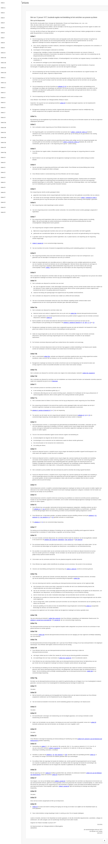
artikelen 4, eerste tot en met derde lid (40, 620)
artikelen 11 (61, 86)
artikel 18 (73, 313)
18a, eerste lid (69, 539)
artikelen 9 (91, 515)
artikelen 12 (81, 415)
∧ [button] (104, 840)
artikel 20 (62, 103)
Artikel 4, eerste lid (64, 786)
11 (88, 322)
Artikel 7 (48, 267)
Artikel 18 (90, 671)
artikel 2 (43, 746)
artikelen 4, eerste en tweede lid (41, 410)
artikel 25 (48, 773)
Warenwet (55, 381)
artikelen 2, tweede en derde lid (72, 322)
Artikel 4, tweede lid (37, 243)
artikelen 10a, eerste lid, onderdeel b (54, 539)
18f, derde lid (78, 539)
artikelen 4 (37, 522)
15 (89, 415)
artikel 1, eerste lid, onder (79, 132)
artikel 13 (92, 754)
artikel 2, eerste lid (60, 781)
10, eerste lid (58, 754)
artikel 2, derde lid (71, 569)
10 (83, 322)
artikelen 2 (49, 754)
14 (65, 86)
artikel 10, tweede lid (89, 373)
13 (93, 322)
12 (90, 322)
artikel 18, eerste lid (54, 618)
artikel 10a (47, 356)
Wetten (31, 2)
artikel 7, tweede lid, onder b (89, 197)
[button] (23, 3)
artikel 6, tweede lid (54, 748)
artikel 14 (88, 606)
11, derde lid (44, 517)
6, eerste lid (57, 620)
